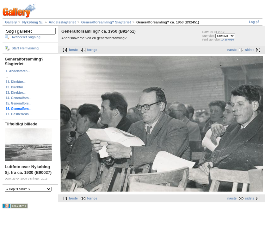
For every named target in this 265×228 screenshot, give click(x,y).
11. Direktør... (16, 82)
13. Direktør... (16, 92)
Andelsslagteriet (62, 22)
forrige (92, 50)
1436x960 (227, 39)
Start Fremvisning (25, 48)
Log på (254, 22)
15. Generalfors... (18, 103)
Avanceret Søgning (26, 37)
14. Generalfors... (18, 98)
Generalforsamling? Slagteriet (106, 22)
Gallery (11, 22)
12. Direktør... (16, 87)
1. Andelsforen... (18, 71)
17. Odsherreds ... (19, 114)
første (73, 50)
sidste (249, 50)
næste (232, 50)
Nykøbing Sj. (32, 22)
